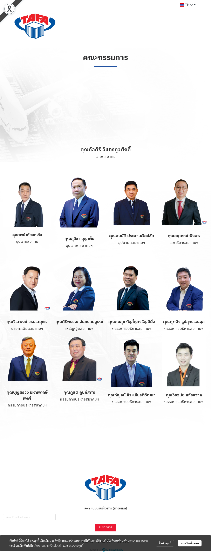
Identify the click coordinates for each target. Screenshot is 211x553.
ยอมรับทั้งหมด (190, 543)
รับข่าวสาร (105, 527)
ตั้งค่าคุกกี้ (164, 543)
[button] (188, 5)
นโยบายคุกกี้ (76, 545)
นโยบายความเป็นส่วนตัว (47, 545)
